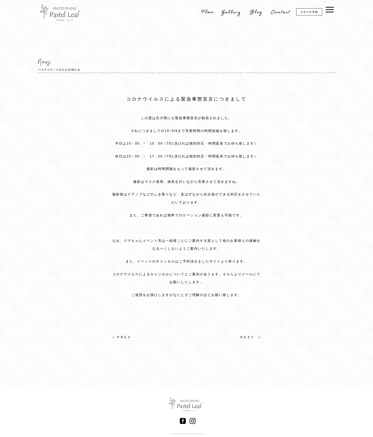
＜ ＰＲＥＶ (121, 337)
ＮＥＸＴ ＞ (250, 337)
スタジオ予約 (312, 12)
